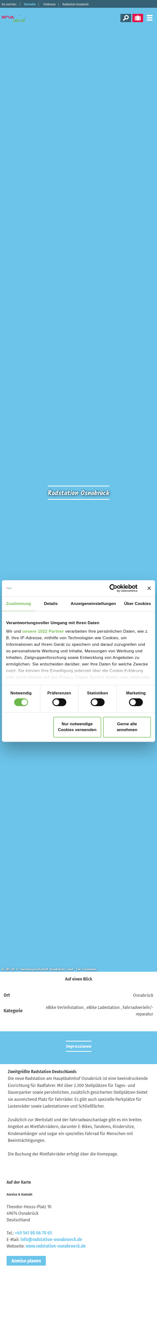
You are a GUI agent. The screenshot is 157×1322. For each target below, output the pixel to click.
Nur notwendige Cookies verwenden (77, 727)
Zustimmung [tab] (18, 603)
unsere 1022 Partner (43, 631)
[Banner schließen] (149, 588)
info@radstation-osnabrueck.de (51, 1239)
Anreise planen (26, 1261)
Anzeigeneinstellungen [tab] (93, 603)
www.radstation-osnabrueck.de (56, 1246)
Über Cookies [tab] (137, 603)
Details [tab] (51, 603)
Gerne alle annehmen (127, 727)
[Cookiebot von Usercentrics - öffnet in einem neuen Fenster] (116, 588)
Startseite (30, 4)
